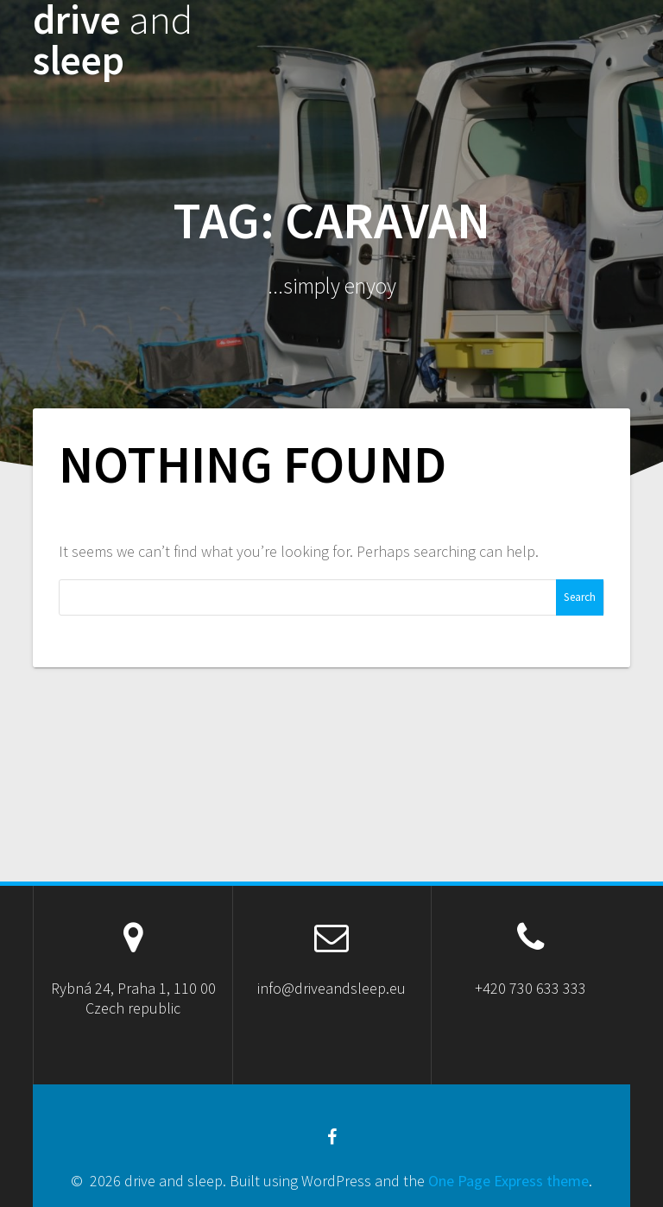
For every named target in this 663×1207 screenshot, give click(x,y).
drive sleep (113, 40)
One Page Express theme (508, 1181)
